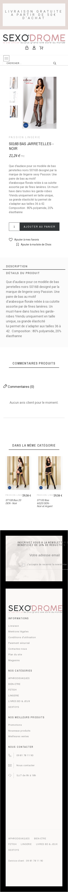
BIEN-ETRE (14, 684)
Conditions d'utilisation (22, 637)
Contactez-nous (17, 648)
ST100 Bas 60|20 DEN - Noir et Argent (44, 503)
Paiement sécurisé (19, 643)
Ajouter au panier (39, 226)
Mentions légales (18, 631)
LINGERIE (13, 695)
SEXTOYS (13, 707)
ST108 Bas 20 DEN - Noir (13, 502)
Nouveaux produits (19, 730)
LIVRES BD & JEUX (19, 701)
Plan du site (15, 654)
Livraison (13, 626)
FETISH (12, 689)
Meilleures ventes (18, 736)
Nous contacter (26, 765)
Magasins (14, 660)
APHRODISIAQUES (19, 678)
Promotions (15, 725)
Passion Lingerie (25, 137)
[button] (24, 239)
